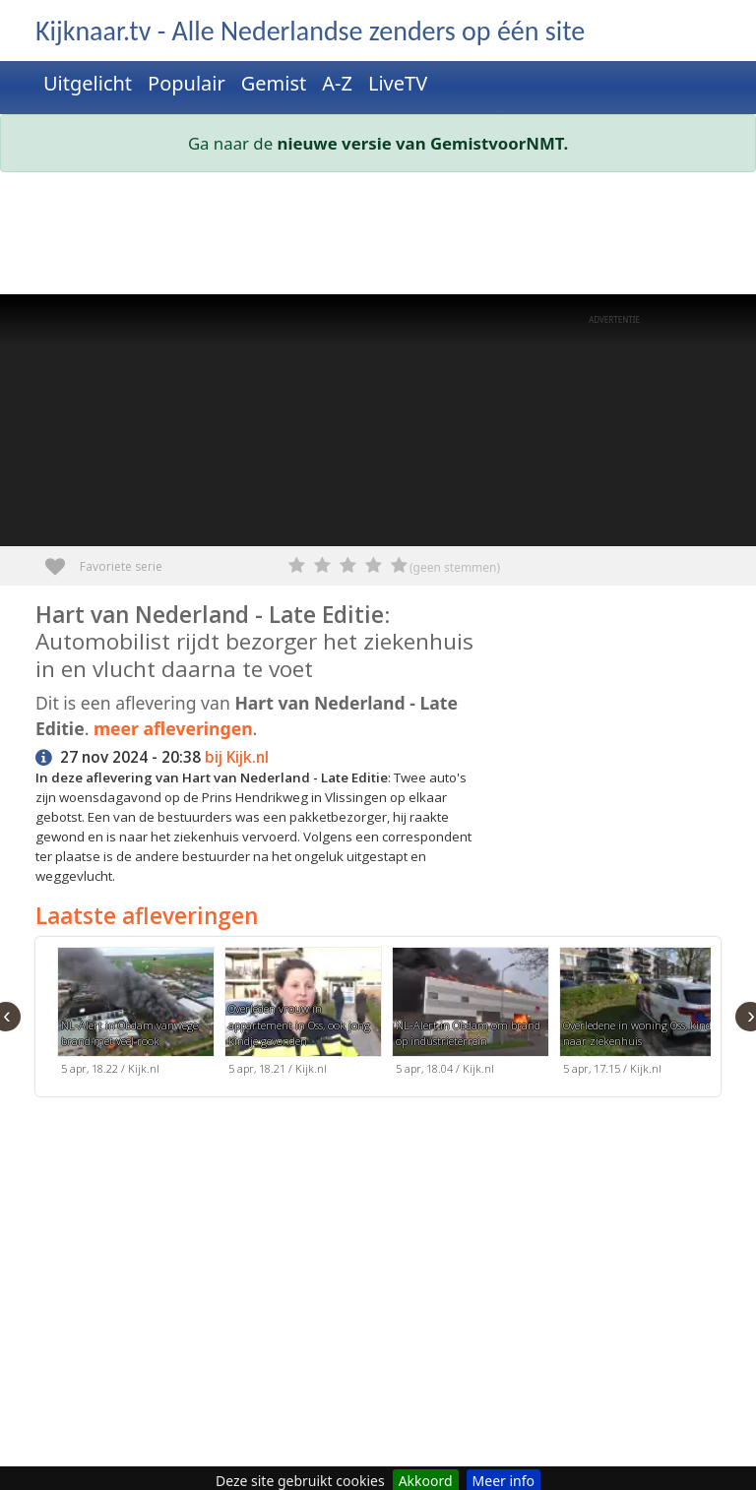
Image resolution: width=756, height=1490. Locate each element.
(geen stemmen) (455, 567)
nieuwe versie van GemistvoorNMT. (423, 143)
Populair (186, 83)
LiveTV (397, 83)
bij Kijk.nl (237, 757)
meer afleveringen (173, 728)
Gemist (274, 83)
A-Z (337, 83)
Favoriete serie (62, 559)
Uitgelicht (87, 83)
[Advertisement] (378, 237)
